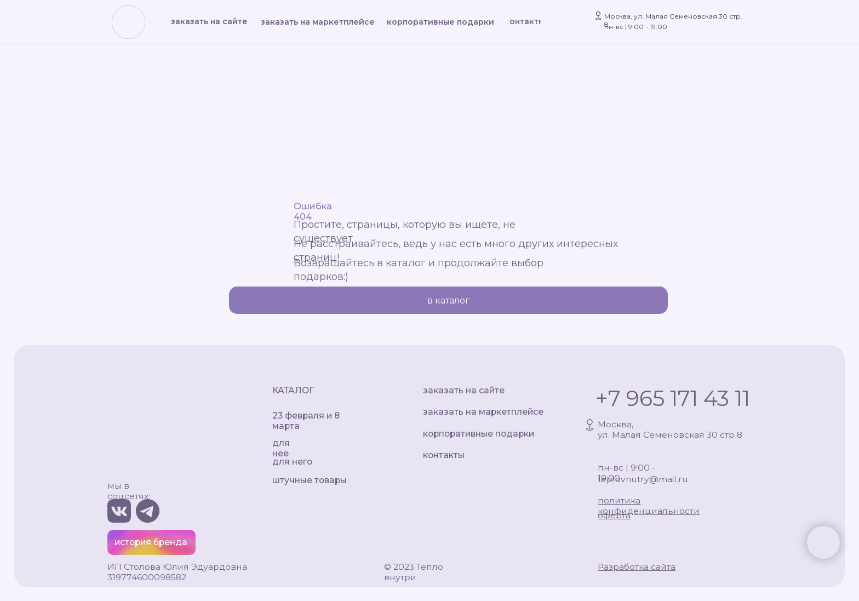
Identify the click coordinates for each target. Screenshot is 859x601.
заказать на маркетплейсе (483, 412)
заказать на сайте (464, 390)
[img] (129, 23)
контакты (444, 455)
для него (292, 461)
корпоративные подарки (478, 433)
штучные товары (309, 480)
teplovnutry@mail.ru (643, 479)
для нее (281, 448)
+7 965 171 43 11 (672, 398)
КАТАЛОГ (293, 390)
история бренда (150, 542)
